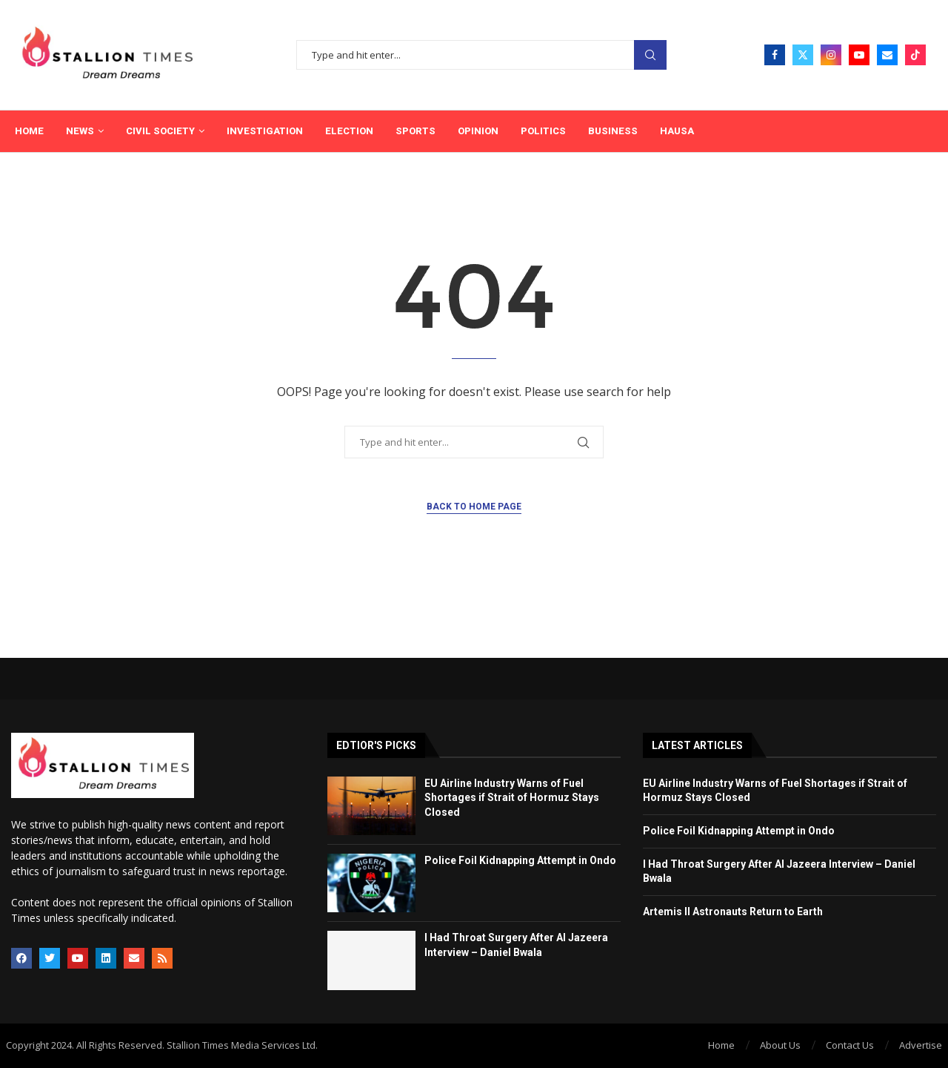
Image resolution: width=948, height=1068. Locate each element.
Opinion (478, 130)
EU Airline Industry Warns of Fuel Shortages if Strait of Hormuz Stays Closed (511, 797)
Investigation (265, 130)
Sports (415, 130)
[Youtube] (859, 54)
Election (349, 130)
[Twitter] (802, 54)
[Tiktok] (915, 54)
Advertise (920, 1045)
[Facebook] (774, 54)
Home (29, 130)
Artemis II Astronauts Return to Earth (733, 911)
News (80, 130)
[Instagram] (831, 54)
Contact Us (850, 1045)
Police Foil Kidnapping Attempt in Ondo (520, 860)
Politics (543, 130)
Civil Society (160, 130)
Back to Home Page (474, 506)
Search (650, 55)
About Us (780, 1045)
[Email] (887, 54)
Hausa (677, 130)
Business (613, 130)
